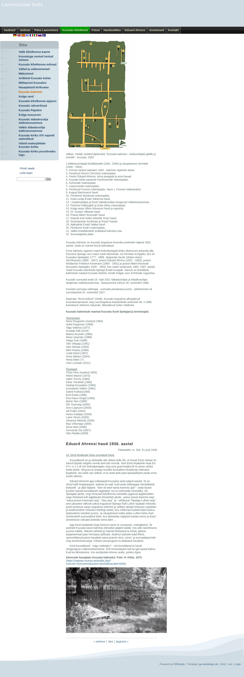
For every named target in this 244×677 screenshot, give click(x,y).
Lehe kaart (26, 172)
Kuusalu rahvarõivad (33, 105)
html (223, 664)
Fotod (96, 30)
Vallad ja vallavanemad (34, 69)
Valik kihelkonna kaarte (34, 51)
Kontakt (173, 30)
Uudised (10, 30)
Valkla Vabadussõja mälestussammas (32, 129)
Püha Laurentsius (46, 30)
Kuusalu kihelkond (75, 30)
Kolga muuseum (30, 114)
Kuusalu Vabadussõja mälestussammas (33, 121)
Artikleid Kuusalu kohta (35, 78)
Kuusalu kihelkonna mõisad (37, 64)
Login (238, 664)
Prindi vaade (27, 168)
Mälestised (26, 73)
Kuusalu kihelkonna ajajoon (37, 101)
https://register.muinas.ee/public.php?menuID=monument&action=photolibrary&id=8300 (95, 562)
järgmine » (122, 641)
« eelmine (99, 641)
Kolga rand (26, 96)
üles (110, 641)
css (230, 664)
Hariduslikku (112, 30)
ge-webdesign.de (208, 664)
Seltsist (25, 30)
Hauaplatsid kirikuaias (34, 87)
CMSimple (179, 664)
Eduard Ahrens (135, 30)
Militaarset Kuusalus (33, 82)
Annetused (156, 30)
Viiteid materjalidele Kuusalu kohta (32, 145)
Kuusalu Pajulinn (30, 110)
